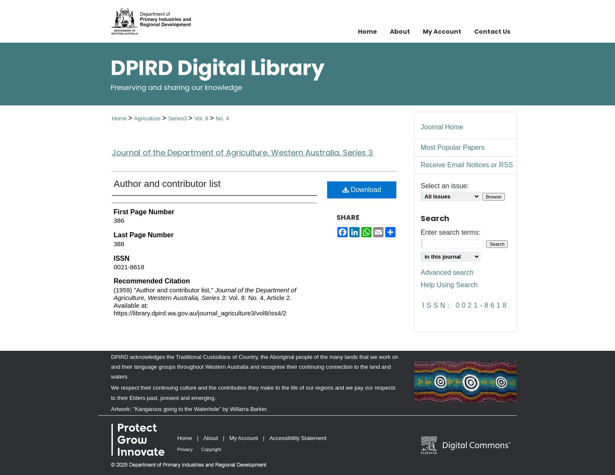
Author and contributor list (167, 183)
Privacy (185, 449)
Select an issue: (445, 185)
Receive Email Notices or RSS (467, 165)
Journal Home (442, 127)
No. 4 (222, 118)
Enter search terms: (450, 232)
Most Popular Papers (452, 147)
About (210, 438)
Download (362, 189)
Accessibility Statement (298, 438)
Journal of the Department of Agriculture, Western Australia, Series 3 (242, 152)
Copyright (211, 449)
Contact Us (492, 31)
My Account (243, 438)
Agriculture (148, 118)
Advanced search (447, 272)
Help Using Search (449, 284)
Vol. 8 (202, 118)
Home (120, 118)
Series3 (178, 118)
